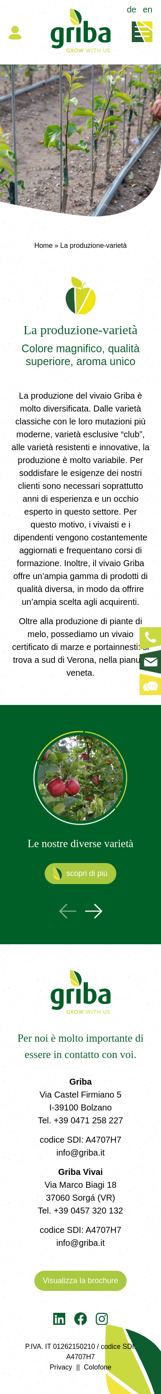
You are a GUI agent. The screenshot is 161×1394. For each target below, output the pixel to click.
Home (43, 245)
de (132, 9)
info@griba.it (80, 1152)
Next (93, 911)
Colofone (97, 1367)
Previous (67, 911)
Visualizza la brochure (80, 1280)
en (147, 9)
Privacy (61, 1367)
